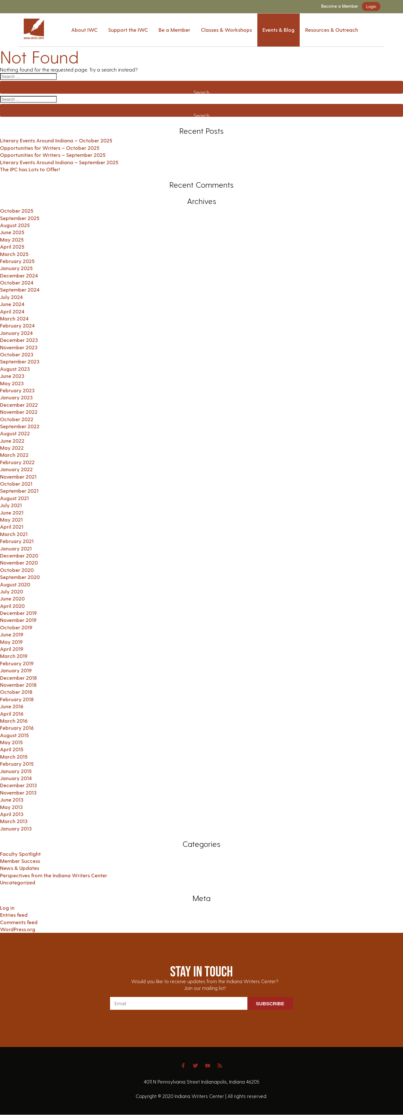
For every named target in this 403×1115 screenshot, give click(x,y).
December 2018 (18, 678)
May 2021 (11, 519)
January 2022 (16, 469)
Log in (7, 908)
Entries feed (14, 915)
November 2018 (18, 685)
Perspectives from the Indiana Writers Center (53, 875)
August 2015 (14, 735)
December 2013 (18, 785)
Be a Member (174, 30)
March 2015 (14, 756)
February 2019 (17, 663)
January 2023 (16, 397)
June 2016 (11, 706)
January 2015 (16, 771)
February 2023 (17, 390)
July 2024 (11, 297)
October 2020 (17, 570)
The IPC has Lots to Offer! (30, 169)
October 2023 (16, 354)
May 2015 (11, 742)
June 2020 (12, 598)
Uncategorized (17, 882)
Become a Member (339, 6)
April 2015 (11, 749)
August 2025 (15, 225)
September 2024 (19, 289)
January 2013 (16, 828)
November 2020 (19, 562)
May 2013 (11, 807)
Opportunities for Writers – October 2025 (49, 148)
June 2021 (11, 512)
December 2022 (19, 405)
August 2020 (15, 584)
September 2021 (19, 491)
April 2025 (12, 246)
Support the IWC (128, 30)
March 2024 (14, 318)
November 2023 (19, 347)
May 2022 (12, 448)
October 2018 (16, 692)
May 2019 (11, 642)
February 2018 (17, 699)
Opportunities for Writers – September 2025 (53, 155)
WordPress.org (17, 929)
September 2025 (19, 218)
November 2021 (18, 476)
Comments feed (19, 922)
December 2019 (18, 613)
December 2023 (19, 340)
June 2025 (12, 232)
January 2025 (16, 268)
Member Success (20, 861)
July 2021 (11, 505)
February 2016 (17, 728)
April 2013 (11, 814)
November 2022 (19, 412)
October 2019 (16, 627)
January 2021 (16, 548)
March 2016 (14, 721)
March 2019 (14, 656)
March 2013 (14, 821)
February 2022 (17, 462)
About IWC (84, 30)
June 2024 (12, 304)
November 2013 (18, 792)
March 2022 (14, 455)
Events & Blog (278, 30)
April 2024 (12, 311)
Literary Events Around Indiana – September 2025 (59, 162)
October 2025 (16, 211)
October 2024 (16, 282)
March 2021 (14, 534)
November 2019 (18, 620)
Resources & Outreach (331, 30)
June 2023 (12, 376)
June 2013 (11, 799)
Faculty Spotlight (20, 854)
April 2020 (12, 606)
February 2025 (17, 261)
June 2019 (11, 634)
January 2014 (16, 778)
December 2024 (19, 275)
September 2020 (20, 577)
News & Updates (19, 868)
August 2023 (15, 369)
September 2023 (19, 361)
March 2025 (14, 254)
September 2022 (19, 426)
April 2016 (11, 714)
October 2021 (16, 484)
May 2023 (12, 383)
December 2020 (19, 555)
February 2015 (17, 764)
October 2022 (16, 419)
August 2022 (15, 433)
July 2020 (11, 591)
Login (371, 6)
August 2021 (14, 498)
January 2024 (16, 333)
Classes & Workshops (226, 30)
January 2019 (16, 670)
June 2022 (12, 441)
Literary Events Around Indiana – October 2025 (56, 140)
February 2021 (17, 541)
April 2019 (11, 649)
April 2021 (11, 526)
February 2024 (17, 325)
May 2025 (12, 239)
